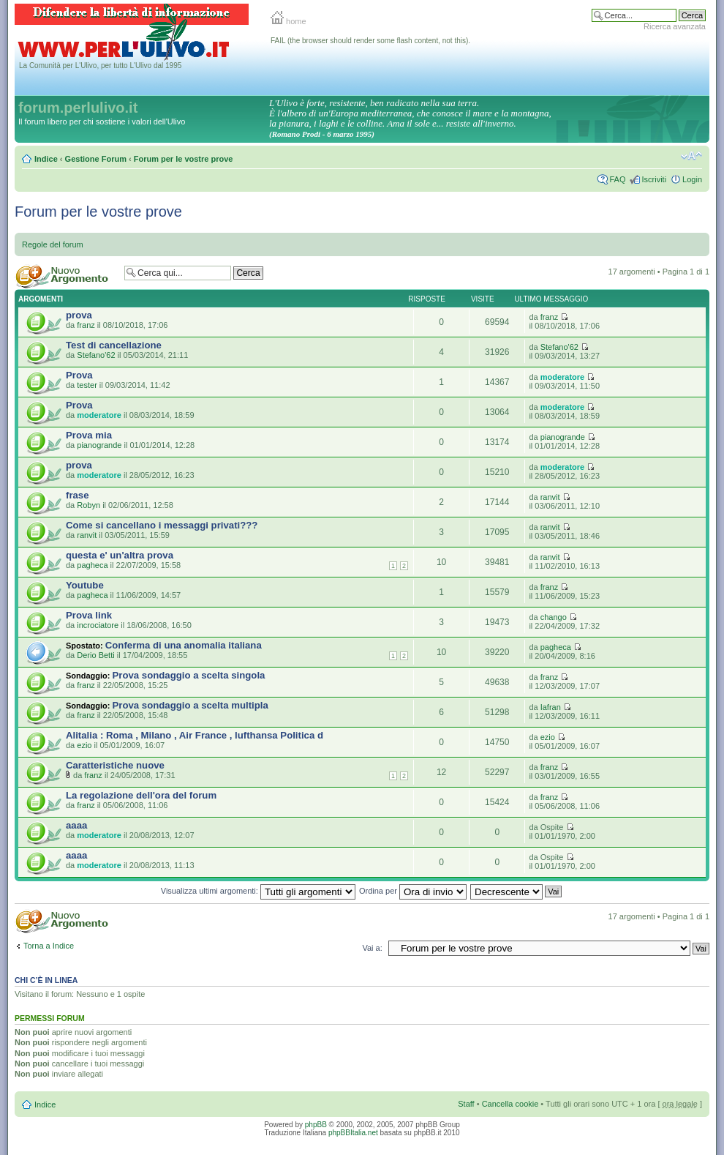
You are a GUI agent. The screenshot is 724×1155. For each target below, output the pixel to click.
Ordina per (413, 890)
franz (85, 325)
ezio (84, 745)
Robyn (88, 505)
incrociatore (97, 625)
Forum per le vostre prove (183, 158)
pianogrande (99, 445)
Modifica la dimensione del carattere (691, 155)
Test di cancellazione (114, 345)
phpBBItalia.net (353, 1133)
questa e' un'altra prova (119, 555)
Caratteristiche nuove (115, 765)
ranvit (550, 497)
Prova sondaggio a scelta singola (189, 675)
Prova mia (89, 435)
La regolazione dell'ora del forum (141, 795)
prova (79, 315)
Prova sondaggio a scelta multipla (190, 705)
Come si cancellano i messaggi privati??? (161, 525)
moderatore (562, 377)
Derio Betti (95, 655)
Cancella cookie (510, 1103)
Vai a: (372, 947)
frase (77, 495)
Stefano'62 (96, 355)
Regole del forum (52, 244)
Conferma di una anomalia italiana (183, 645)
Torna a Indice (48, 945)
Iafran (550, 707)
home (288, 21)
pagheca (92, 565)
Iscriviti (653, 179)
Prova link (89, 615)
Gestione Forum (96, 158)
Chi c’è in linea (46, 980)
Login (692, 179)
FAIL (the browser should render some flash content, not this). (370, 41)
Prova (79, 375)
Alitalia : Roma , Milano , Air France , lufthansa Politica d (194, 735)
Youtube (85, 585)
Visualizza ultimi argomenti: (258, 890)
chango (553, 617)
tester (87, 385)
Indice (46, 158)
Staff (466, 1103)
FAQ (617, 179)
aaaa (76, 825)
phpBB (316, 1125)
